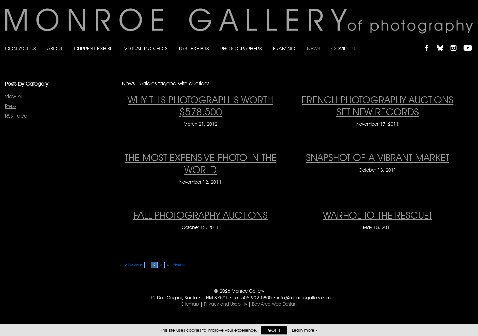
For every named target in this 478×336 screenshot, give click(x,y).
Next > (179, 265)
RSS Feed (16, 116)
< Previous (133, 265)
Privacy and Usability (225, 304)
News (313, 48)
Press (10, 106)
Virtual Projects (145, 48)
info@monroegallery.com (304, 297)
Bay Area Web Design (274, 304)
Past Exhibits (194, 48)
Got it (274, 330)
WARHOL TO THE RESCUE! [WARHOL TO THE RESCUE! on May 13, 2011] (377, 215)
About (55, 48)
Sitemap (190, 304)
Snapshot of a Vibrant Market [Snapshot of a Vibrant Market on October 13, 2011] (377, 157)
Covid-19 (343, 48)
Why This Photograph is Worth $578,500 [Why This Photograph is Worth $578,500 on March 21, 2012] (200, 106)
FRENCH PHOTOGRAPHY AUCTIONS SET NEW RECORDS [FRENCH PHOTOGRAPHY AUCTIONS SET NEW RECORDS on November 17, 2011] (377, 106)
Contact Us (20, 48)
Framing (284, 48)
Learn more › (304, 330)
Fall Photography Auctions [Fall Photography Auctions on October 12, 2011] (200, 215)
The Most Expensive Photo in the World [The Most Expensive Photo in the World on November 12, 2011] (200, 163)
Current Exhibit (93, 48)
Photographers (241, 48)
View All (14, 96)
